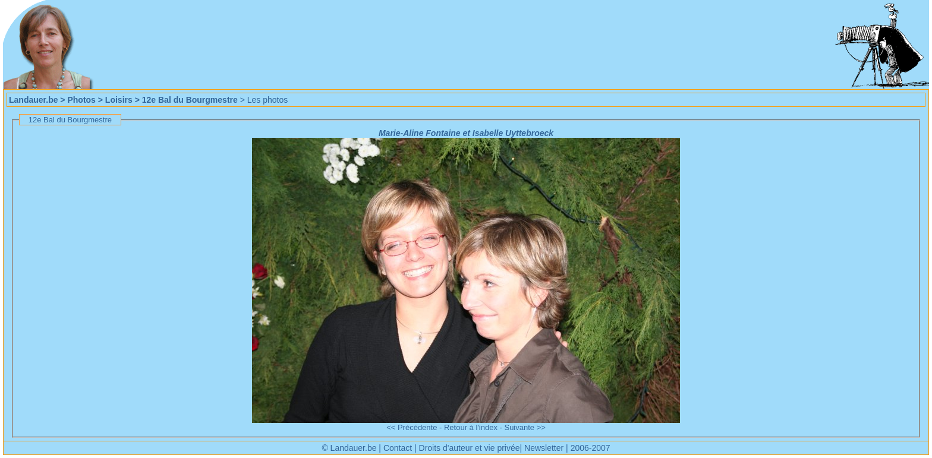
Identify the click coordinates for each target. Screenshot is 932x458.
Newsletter (543, 448)
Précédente (417, 427)
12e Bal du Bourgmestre (190, 100)
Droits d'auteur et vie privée (469, 448)
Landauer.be (33, 100)
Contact (397, 448)
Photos (81, 100)
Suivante (519, 427)
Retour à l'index (471, 427)
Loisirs (119, 100)
